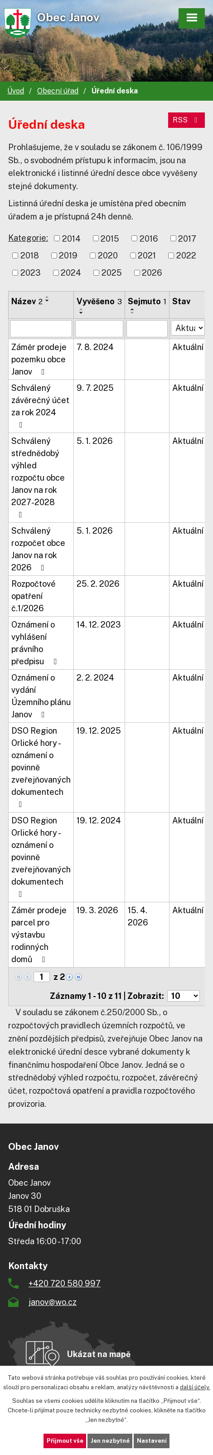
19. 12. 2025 (99, 730)
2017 (187, 238)
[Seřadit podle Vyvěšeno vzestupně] (82, 309)
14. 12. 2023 (99, 624)
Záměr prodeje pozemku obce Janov (39, 359)
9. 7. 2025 (95, 388)
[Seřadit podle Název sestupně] (48, 300)
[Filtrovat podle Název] (41, 328)
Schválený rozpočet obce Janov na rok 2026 (38, 549)
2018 (29, 255)
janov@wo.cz (53, 1302)
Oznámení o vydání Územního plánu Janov (41, 696)
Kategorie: (28, 238)
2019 (68, 255)
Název (27, 301)
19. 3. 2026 (97, 910)
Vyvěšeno (99, 301)
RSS (186, 120)
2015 (110, 238)
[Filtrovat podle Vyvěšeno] (99, 328)
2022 (186, 255)
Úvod (15, 91)
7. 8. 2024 (95, 347)
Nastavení (152, 1440)
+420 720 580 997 (65, 1283)
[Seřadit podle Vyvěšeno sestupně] (82, 313)
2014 (71, 238)
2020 (108, 255)
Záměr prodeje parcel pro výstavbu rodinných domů (39, 934)
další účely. (195, 1386)
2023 (30, 272)
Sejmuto (147, 301)
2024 (71, 272)
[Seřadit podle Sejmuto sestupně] (133, 313)
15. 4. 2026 (138, 916)
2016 (149, 238)
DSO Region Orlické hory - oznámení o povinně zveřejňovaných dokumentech (41, 767)
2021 (147, 255)
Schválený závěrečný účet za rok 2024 (40, 406)
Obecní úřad (57, 91)
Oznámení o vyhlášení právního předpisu (35, 643)
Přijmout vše (65, 1440)
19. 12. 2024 (99, 820)
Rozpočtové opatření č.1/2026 (33, 596)
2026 (152, 272)
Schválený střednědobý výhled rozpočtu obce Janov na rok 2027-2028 (38, 477)
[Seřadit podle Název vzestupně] (48, 297)
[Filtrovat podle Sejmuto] (147, 328)
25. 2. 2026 (98, 584)
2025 (112, 272)
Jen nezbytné (110, 1440)
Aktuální (187, 347)
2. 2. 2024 (95, 677)
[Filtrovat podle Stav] (188, 328)
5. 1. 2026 (95, 441)
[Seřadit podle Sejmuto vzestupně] (133, 309)
